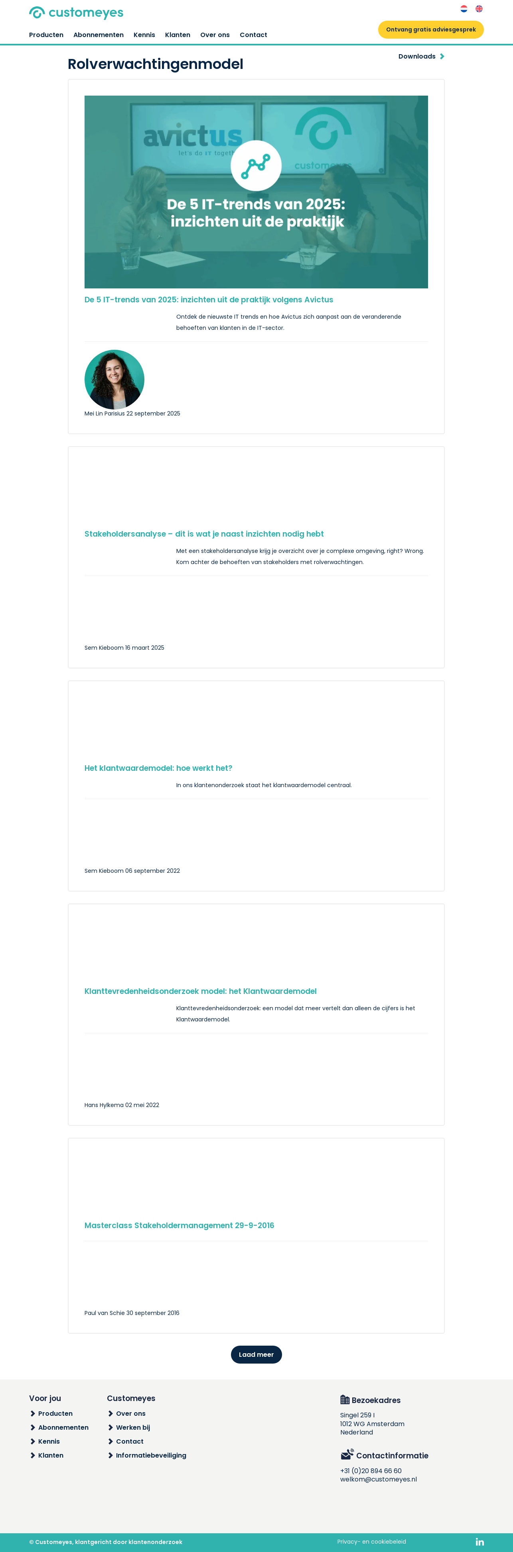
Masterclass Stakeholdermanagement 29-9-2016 (179, 1225)
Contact (253, 34)
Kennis (144, 34)
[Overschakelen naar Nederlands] (464, 9)
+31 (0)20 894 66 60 (371, 1471)
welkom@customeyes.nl (378, 1479)
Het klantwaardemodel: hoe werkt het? (159, 768)
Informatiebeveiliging (151, 1455)
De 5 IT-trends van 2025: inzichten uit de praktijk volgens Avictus (209, 299)
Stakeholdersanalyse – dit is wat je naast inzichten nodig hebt (204, 534)
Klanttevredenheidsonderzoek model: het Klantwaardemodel (201, 991)
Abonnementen (98, 34)
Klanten (177, 34)
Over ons (215, 34)
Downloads (417, 56)
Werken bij (133, 1427)
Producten (46, 34)
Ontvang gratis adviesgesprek (431, 29)
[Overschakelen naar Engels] (479, 9)
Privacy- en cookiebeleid (371, 1542)
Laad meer (256, 1354)
